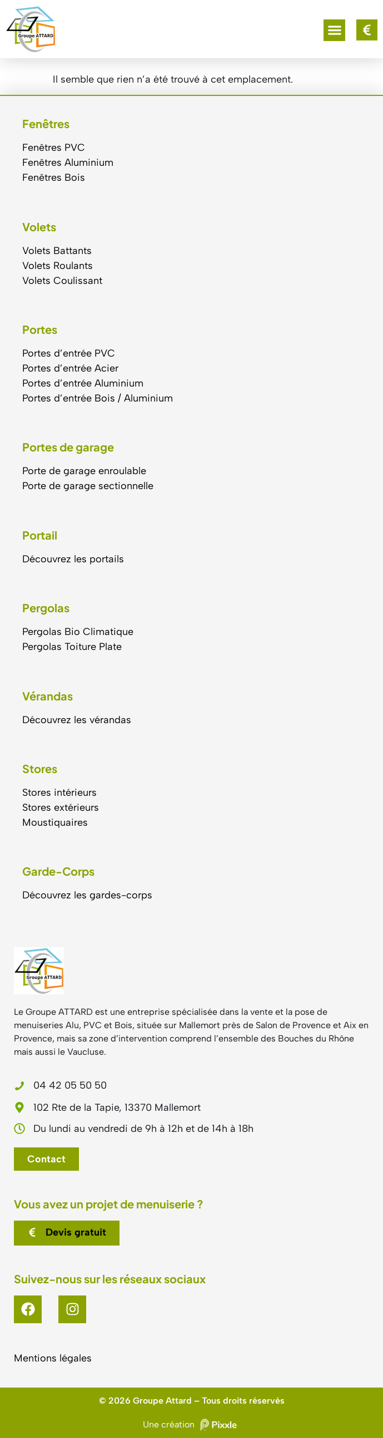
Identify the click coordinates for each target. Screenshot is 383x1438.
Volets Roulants (57, 266)
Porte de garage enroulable (84, 471)
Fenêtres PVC (53, 147)
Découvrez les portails (73, 559)
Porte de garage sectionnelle (87, 486)
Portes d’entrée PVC (68, 353)
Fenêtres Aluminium (67, 162)
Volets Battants (57, 251)
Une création (191, 1424)
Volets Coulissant (62, 281)
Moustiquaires (55, 822)
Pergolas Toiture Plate (72, 647)
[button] (334, 30)
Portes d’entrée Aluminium (82, 383)
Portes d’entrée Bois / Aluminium (97, 398)
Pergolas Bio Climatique (77, 632)
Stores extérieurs (60, 807)
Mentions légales (53, 1358)
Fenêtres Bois (53, 177)
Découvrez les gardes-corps (87, 895)
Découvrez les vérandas (76, 720)
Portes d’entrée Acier (70, 368)
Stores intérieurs (59, 792)
